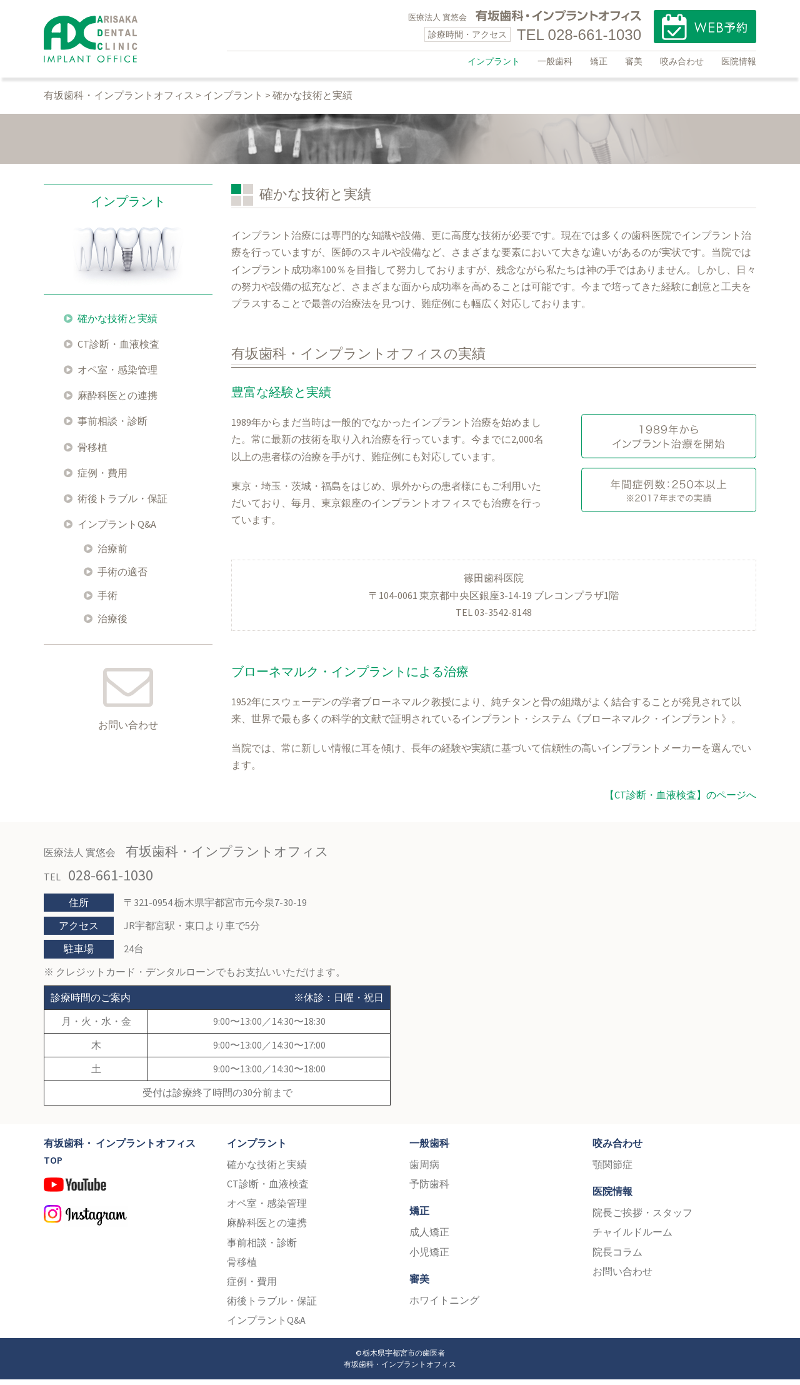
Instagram (126, 1223)
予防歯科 (429, 1190)
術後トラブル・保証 (123, 504)
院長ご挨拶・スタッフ (642, 1218)
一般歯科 (555, 61)
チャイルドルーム (632, 1238)
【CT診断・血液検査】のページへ (680, 800)
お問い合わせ (128, 731)
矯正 (599, 61)
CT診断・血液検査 (118, 349)
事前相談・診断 (113, 427)
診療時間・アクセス (467, 34)
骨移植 (93, 452)
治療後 (113, 624)
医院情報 (738, 61)
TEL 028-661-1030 (579, 34)
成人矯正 (429, 1238)
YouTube (126, 1196)
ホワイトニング (444, 1306)
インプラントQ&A (117, 530)
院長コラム (617, 1257)
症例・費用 (103, 478)
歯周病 (424, 1170)
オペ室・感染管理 (118, 376)
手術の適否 (123, 578)
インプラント (494, 61)
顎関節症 (612, 1170)
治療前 (113, 554)
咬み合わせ (682, 61)
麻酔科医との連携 (118, 401)
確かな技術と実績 (118, 324)
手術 (108, 601)
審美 (633, 61)
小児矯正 (429, 1257)
